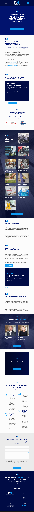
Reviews (24, 499)
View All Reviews (9, 265)
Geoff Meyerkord (13, 62)
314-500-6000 (17, 485)
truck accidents (19, 56)
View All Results (13, 103)
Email (18, 449)
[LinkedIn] (25, 505)
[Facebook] (22, 505)
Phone (6, 449)
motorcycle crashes (25, 56)
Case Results (24, 498)
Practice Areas (24, 496)
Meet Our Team (17, 345)
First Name (6, 446)
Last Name (19, 446)
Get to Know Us (17, 369)
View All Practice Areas (17, 214)
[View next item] (7, 103)
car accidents (15, 56)
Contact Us (24, 501)
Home (24, 493)
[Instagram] (24, 505)
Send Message (17, 467)
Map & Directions (10, 507)
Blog (24, 497)
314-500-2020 (17, 488)
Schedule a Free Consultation (17, 29)
